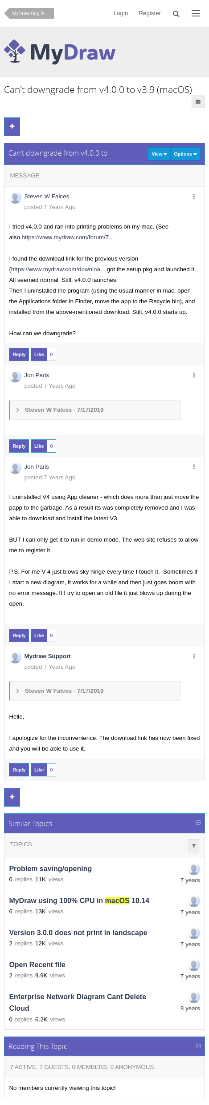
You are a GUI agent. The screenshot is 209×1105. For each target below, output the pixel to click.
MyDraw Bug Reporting (33, 13)
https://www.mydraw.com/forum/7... (68, 237)
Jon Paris (36, 375)
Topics (21, 844)
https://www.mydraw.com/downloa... (58, 269)
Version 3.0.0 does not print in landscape (78, 932)
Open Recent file (37, 964)
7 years (190, 880)
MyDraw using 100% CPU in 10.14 (79, 900)
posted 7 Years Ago (49, 207)
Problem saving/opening (50, 868)
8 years (190, 1008)
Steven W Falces (46, 196)
